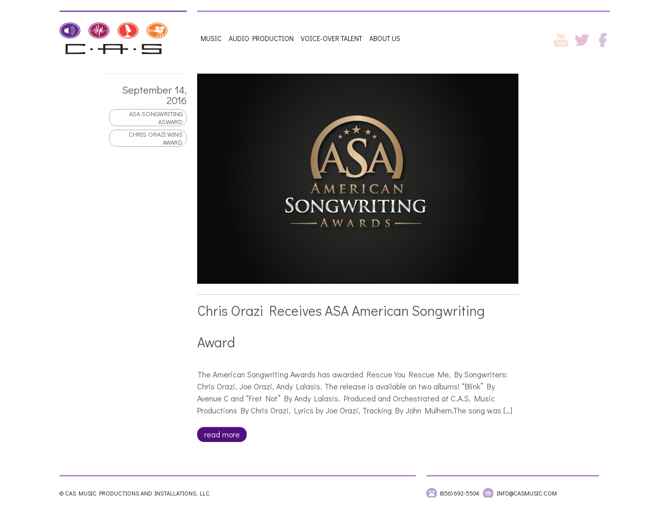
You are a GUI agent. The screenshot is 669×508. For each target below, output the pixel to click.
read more (221, 434)
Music (211, 38)
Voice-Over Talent (331, 38)
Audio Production (261, 38)
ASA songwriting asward (155, 118)
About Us (384, 38)
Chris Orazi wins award (155, 138)
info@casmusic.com (527, 493)
